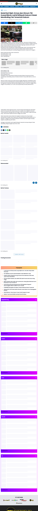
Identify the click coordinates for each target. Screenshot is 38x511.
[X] (11, 23)
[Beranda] (2, 10)
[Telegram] (19, 23)
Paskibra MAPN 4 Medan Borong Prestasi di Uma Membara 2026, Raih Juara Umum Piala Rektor (19, 276)
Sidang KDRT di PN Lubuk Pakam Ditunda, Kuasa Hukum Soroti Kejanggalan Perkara (20, 290)
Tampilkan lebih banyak (19, 254)
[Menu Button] (1, 4)
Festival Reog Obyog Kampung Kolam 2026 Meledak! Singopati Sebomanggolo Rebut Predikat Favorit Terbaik (17, 285)
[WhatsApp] (26, 23)
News (2, 6)
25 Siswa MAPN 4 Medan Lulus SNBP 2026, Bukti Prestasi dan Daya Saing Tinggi (19, 279)
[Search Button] (37, 4)
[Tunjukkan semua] (35, 299)
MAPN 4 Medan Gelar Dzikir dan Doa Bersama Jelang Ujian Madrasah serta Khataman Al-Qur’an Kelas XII (20, 282)
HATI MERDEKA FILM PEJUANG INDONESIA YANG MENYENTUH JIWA (17, 273)
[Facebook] (4, 23)
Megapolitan (32, 6)
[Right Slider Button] (37, 6)
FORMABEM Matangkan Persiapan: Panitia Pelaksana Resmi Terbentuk (19, 287)
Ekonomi (17, 6)
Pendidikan (6, 6)
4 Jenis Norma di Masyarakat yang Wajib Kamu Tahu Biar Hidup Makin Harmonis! (19, 271)
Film (21, 6)
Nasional (12, 6)
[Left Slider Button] (34, 183)
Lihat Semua (6, 126)
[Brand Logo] (6, 500)
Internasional (26, 6)
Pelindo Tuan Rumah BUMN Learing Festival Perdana (15, 294)
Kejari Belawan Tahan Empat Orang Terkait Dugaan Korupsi (17, 292)
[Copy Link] (33, 23)
